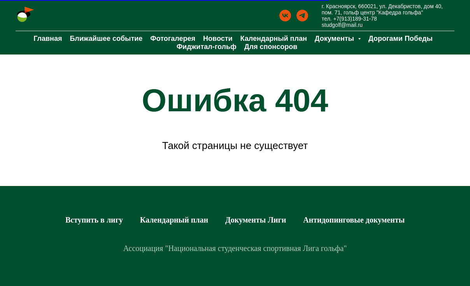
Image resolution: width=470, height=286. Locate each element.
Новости (217, 38)
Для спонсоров (271, 47)
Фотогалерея (172, 38)
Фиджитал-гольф (207, 47)
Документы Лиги (255, 220)
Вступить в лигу (94, 220)
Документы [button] (335, 38)
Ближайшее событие (106, 38)
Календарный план (273, 38)
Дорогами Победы (400, 38)
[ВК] (285, 15)
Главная (47, 38)
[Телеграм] (302, 15)
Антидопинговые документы (354, 220)
